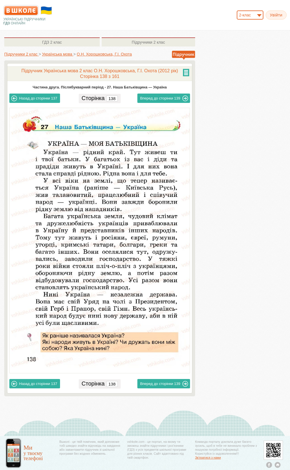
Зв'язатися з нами (208, 457)
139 (164, 98)
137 (34, 98)
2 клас (52, 42)
